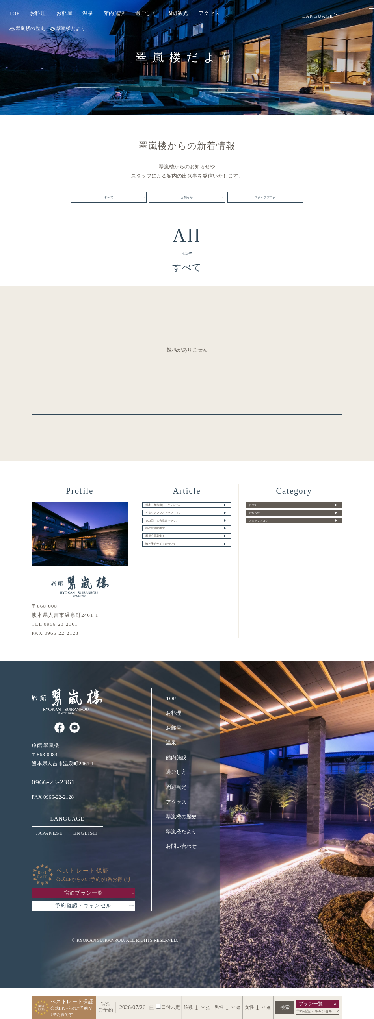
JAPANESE (49, 843)
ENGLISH (85, 843)
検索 (285, 1007)
